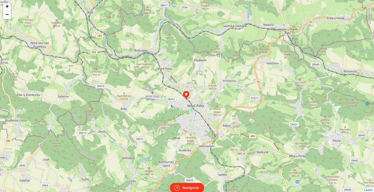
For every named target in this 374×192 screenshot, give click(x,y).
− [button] (7, 15)
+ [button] (7, 7)
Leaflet (368, 185)
